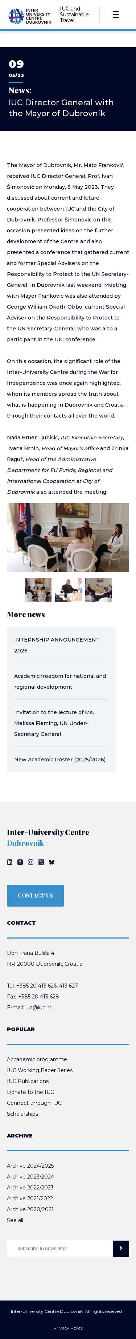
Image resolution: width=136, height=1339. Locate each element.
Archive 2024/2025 (30, 1166)
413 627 (68, 985)
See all (15, 1220)
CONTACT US (35, 895)
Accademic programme (37, 1059)
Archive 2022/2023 (30, 1187)
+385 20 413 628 (38, 996)
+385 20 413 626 (36, 985)
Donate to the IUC (30, 1092)
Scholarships (22, 1114)
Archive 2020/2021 (30, 1209)
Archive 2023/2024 (30, 1176)
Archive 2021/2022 (30, 1198)
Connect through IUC (34, 1103)
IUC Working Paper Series (40, 1070)
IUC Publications (28, 1081)
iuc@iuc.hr (38, 1007)
